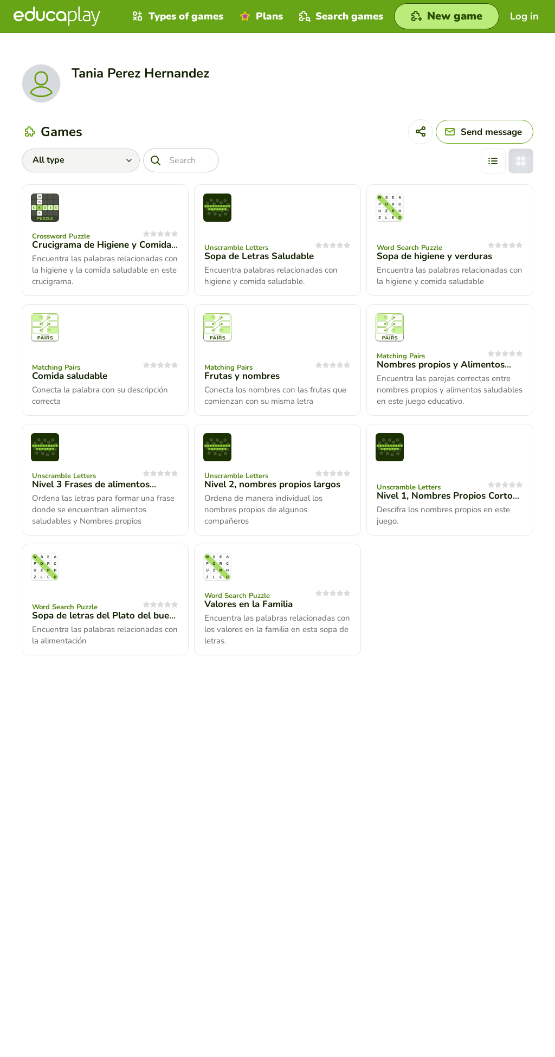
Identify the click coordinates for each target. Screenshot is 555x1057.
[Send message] (484, 132)
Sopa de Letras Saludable (259, 256)
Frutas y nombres (242, 376)
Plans (260, 16)
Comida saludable (69, 376)
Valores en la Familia (248, 604)
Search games (339, 16)
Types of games (176, 16)
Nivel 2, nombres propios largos (272, 484)
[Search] (181, 160)
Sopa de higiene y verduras (434, 256)
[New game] (446, 16)
